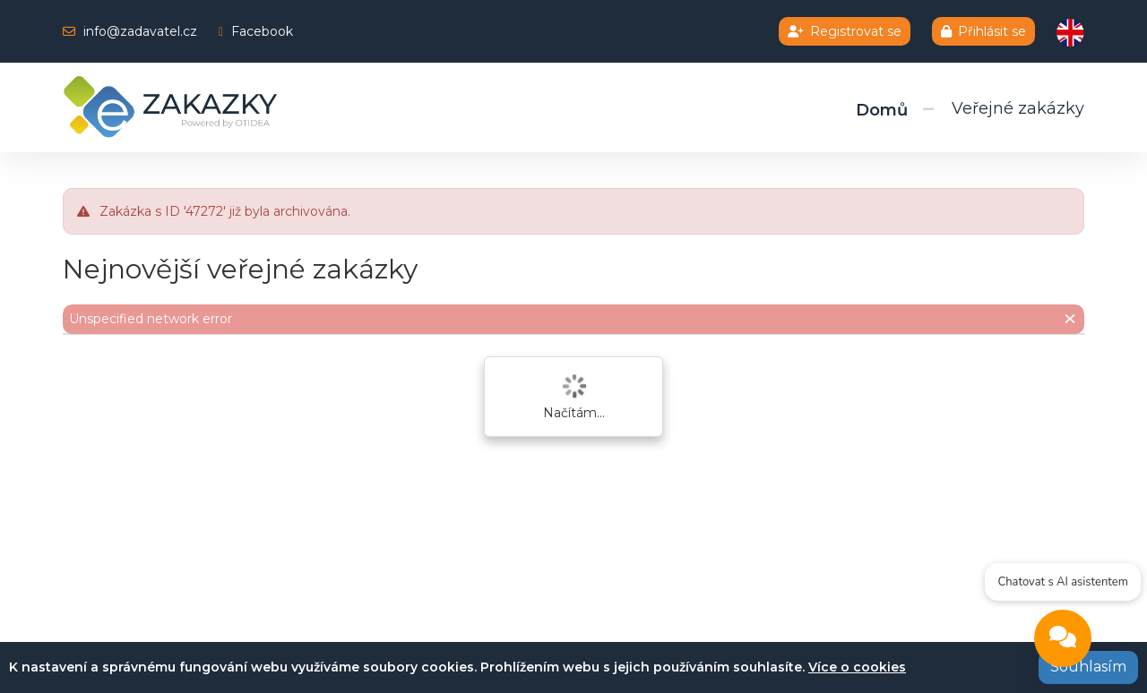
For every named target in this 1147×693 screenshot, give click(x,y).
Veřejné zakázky (1018, 108)
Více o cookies (857, 667)
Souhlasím (1088, 666)
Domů (882, 110)
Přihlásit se (983, 31)
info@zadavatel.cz (140, 31)
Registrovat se (844, 31)
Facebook (262, 31)
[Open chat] (1062, 642)
